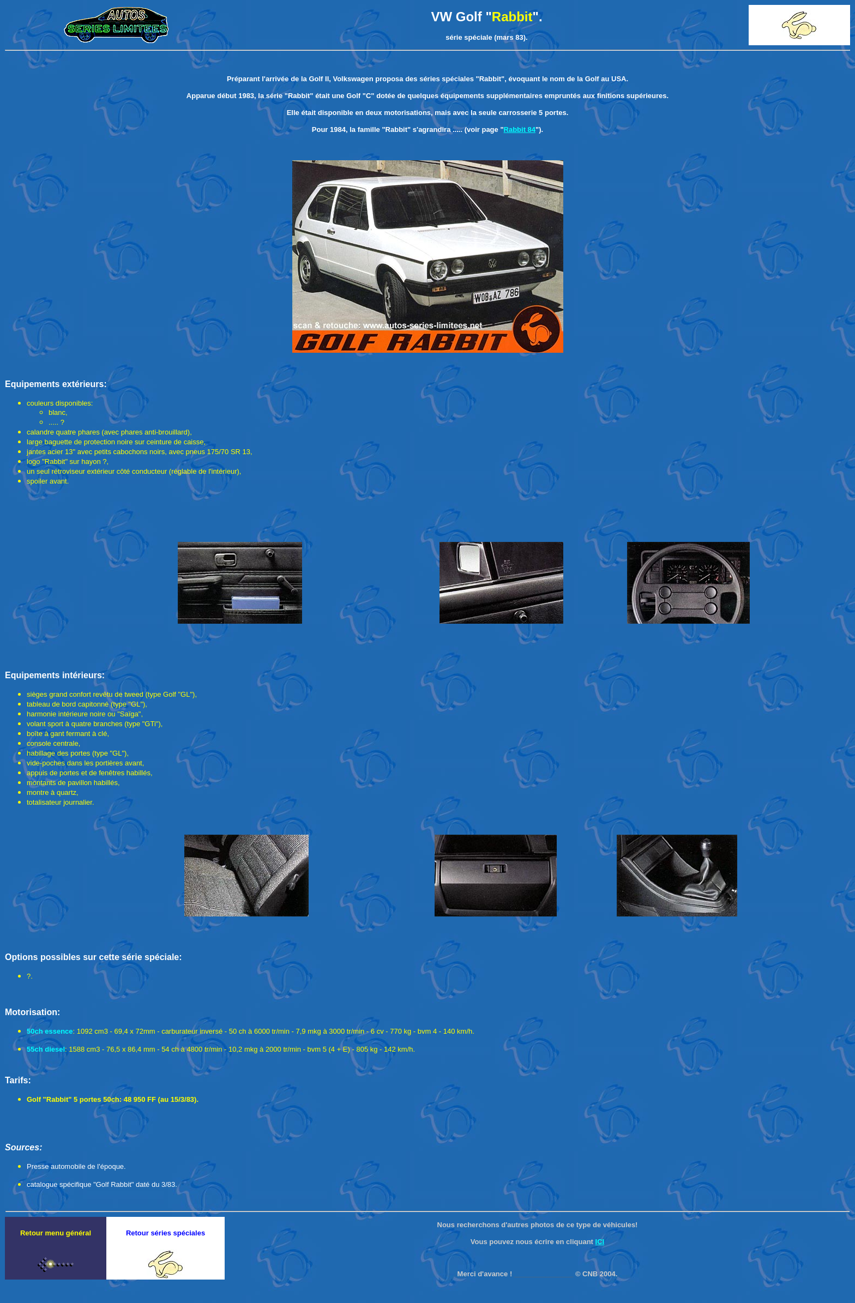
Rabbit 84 (520, 129)
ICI (600, 1242)
